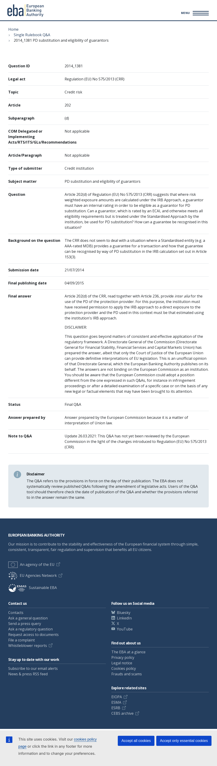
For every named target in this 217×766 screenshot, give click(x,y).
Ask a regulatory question (30, 629)
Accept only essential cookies (184, 741)
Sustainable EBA (32, 587)
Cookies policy (123, 668)
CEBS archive (122, 713)
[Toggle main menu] (194, 13)
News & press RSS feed (28, 673)
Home (13, 29)
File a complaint (21, 640)
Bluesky (123, 612)
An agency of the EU (31, 564)
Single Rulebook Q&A (32, 34)
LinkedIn (124, 618)
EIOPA (116, 696)
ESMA (116, 702)
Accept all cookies (136, 741)
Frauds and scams (126, 673)
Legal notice (121, 662)
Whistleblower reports (27, 645)
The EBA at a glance (128, 651)
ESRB (115, 707)
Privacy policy (122, 657)
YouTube (125, 629)
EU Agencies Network (32, 575)
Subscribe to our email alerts (33, 668)
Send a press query (24, 623)
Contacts (15, 612)
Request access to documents (33, 634)
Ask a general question (28, 618)
